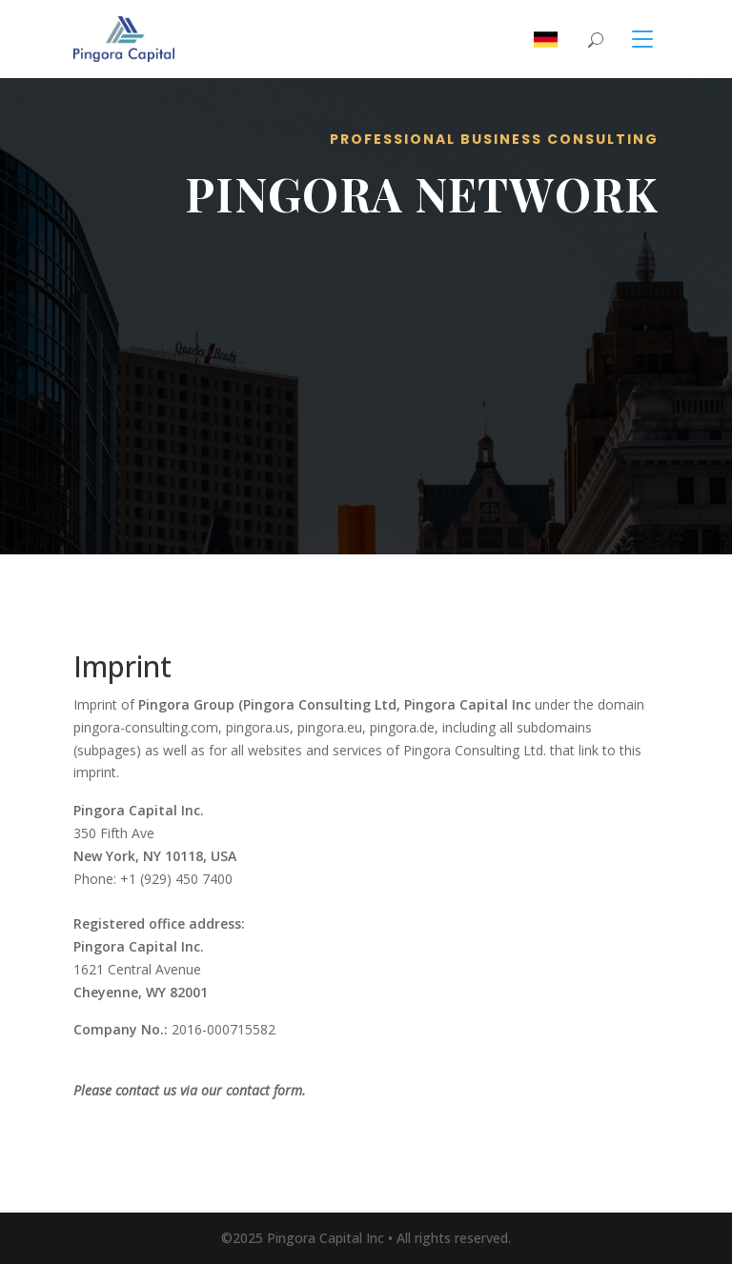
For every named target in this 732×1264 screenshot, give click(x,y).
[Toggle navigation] (631, 39)
